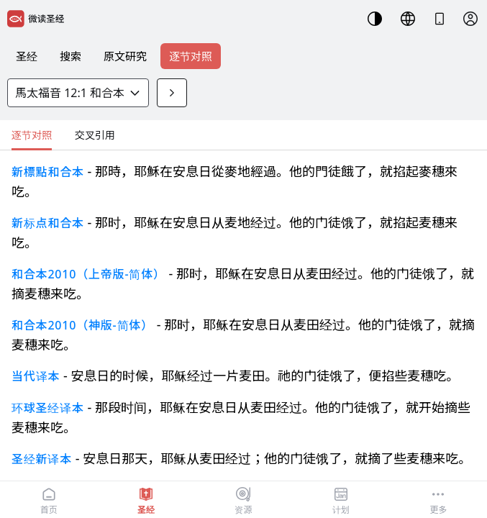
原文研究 (125, 56)
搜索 (70, 56)
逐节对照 (190, 56)
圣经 (26, 56)
